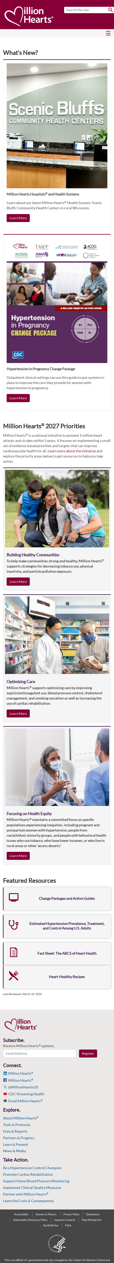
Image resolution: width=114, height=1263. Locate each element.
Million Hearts (20, 1073)
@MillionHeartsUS (23, 1087)
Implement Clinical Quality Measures (32, 1188)
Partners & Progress (18, 1138)
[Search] (89, 10)
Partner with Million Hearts (25, 1194)
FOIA (68, 1225)
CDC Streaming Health (26, 1094)
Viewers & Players (45, 1214)
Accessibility (21, 1214)
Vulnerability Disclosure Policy (30, 1219)
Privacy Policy (71, 1214)
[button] (108, 33)
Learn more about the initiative (72, 451)
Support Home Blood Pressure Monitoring (36, 1181)
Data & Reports (15, 1131)
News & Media (14, 1151)
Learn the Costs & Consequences (28, 1201)
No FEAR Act (50, 1225)
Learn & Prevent (15, 1144)
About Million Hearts (20, 1118)
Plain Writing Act (91, 1219)
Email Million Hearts (25, 1101)
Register (88, 1053)
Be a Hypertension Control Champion (32, 1168)
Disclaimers (93, 1214)
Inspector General (64, 1219)
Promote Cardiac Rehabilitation (28, 1174)
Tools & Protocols (17, 1125)
